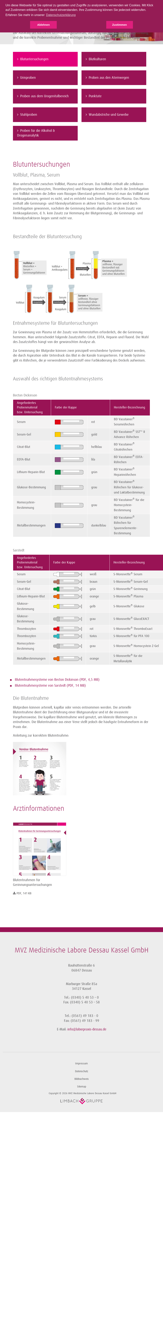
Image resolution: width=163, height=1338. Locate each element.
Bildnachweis (81, 1079)
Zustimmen (119, 24)
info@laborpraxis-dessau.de (86, 1029)
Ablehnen (43, 24)
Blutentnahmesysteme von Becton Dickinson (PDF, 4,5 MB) (57, 679)
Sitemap (81, 1086)
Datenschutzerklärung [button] (61, 15)
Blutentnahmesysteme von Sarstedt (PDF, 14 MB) (50, 685)
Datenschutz (81, 1071)
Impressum (81, 1063)
